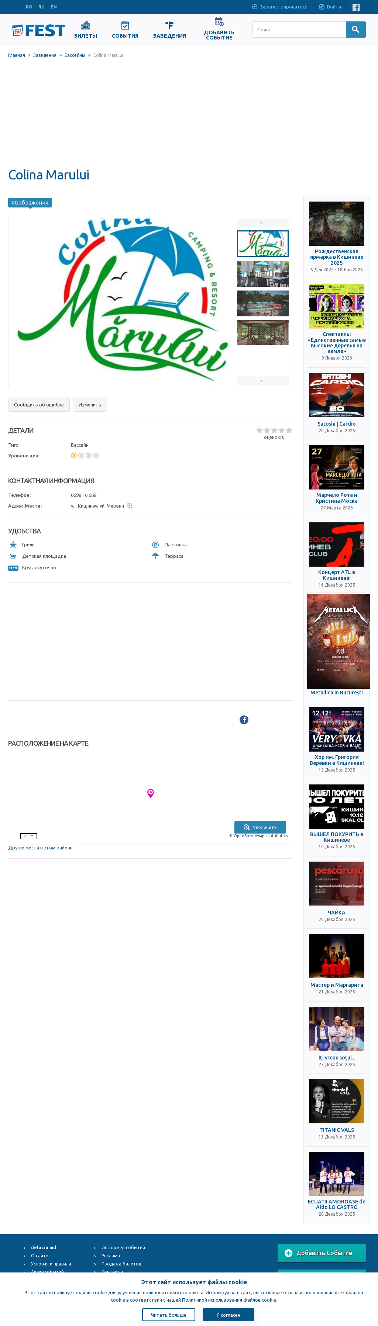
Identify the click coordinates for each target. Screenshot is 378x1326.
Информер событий (123, 1247)
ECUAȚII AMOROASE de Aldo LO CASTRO (336, 1204)
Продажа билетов (121, 1263)
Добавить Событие (318, 1253)
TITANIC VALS (336, 1130)
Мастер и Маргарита (336, 985)
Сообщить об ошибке (39, 404)
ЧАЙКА (337, 913)
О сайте (39, 1255)
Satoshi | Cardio (336, 424)
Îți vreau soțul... (337, 1058)
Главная (16, 55)
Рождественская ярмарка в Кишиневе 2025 (336, 257)
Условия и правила (51, 1263)
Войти (329, 7)
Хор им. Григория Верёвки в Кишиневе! (337, 760)
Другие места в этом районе (40, 847)
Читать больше (168, 1315)
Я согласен (228, 1315)
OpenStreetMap (249, 836)
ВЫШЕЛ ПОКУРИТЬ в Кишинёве (336, 837)
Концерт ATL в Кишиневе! (336, 575)
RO (29, 6)
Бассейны (75, 55)
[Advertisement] (189, 112)
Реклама (111, 1255)
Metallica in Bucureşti (336, 692)
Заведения (44, 55)
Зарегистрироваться (279, 7)
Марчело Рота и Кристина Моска (337, 498)
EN (54, 6)
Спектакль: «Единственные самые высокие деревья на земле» (337, 343)
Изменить (90, 404)
